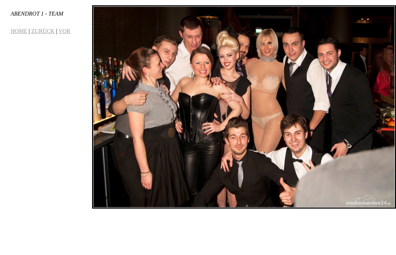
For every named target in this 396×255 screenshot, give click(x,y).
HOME (19, 31)
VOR (64, 31)
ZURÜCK (43, 31)
